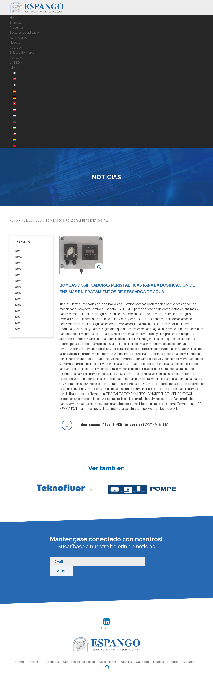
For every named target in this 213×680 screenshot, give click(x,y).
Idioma (14, 66)
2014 (18, 316)
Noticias (15, 41)
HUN (18, 126)
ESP (17, 90)
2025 (18, 250)
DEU (18, 96)
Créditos (162, 676)
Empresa (16, 21)
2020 (18, 280)
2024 (18, 256)
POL (17, 108)
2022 (18, 268)
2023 (18, 262)
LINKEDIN (16, 61)
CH (17, 102)
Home (14, 16)
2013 (18, 322)
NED (17, 114)
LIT (17, 120)
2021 (18, 274)
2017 (18, 298)
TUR (18, 144)
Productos (17, 26)
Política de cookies (82, 676)
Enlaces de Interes (22, 51)
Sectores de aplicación (25, 31)
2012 (18, 328)
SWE (18, 138)
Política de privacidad (58, 676)
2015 (17, 310)
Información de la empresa (139, 676)
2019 (18, 286)
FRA (17, 84)
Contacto (16, 56)
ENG (18, 78)
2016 (17, 304)
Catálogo (16, 46)
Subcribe (151, 558)
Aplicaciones (18, 36)
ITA (17, 72)
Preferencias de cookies (109, 676)
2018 (18, 292)
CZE (17, 132)
